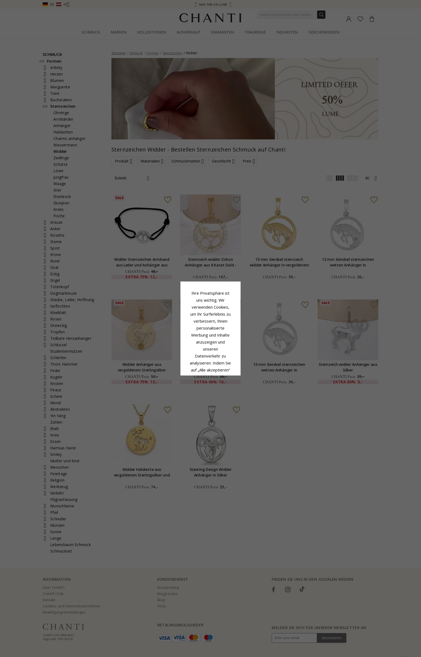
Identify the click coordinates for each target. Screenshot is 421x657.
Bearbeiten (235, 376)
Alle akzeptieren (210, 364)
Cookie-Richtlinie (227, 337)
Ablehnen (187, 376)
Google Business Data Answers (211, 351)
